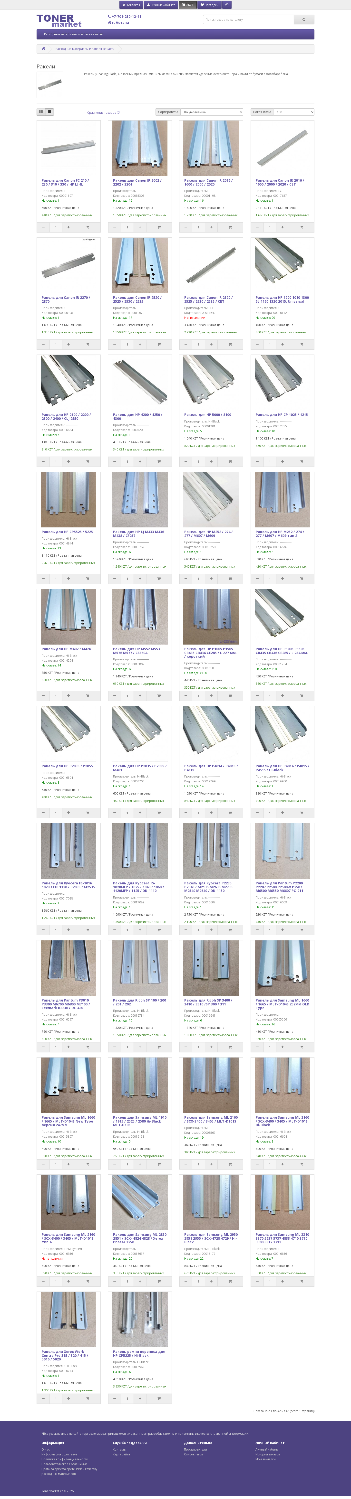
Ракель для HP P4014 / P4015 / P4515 (211, 768)
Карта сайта (121, 1454)
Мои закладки (265, 1459)
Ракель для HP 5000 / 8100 (207, 414)
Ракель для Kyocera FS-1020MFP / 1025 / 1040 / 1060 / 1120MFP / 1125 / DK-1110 (138, 887)
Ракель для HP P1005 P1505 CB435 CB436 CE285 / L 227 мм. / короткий (210, 652)
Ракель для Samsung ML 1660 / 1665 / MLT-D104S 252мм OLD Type (282, 1004)
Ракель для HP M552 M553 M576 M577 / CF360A (136, 650)
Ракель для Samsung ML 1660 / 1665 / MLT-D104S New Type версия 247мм (68, 1121)
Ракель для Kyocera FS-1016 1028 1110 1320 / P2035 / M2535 (68, 885)
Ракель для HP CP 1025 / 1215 (282, 414)
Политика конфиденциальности (64, 1459)
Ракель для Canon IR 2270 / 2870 (66, 299)
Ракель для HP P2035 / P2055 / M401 (140, 768)
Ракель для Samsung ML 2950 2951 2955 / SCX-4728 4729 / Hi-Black (211, 1238)
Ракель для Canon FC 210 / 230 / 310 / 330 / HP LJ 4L (65, 182)
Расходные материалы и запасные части (73, 34)
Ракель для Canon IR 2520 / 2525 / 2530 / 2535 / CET (208, 299)
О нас (45, 1449)
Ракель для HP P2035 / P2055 (67, 766)
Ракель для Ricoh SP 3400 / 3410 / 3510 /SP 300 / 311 (208, 1002)
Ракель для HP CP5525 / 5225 (67, 531)
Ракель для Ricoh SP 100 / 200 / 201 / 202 (139, 1002)
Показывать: (262, 112)
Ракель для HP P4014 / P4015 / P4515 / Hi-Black (282, 768)
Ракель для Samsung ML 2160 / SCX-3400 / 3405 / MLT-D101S (211, 1119)
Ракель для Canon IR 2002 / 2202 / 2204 (137, 182)
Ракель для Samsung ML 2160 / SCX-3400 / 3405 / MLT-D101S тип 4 (68, 1238)
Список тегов (193, 1454)
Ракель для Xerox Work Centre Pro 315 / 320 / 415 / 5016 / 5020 (65, 1355)
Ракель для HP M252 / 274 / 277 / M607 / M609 (208, 533)
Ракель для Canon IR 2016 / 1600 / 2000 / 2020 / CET (280, 182)
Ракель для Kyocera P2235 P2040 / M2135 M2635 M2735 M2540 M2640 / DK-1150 (208, 887)
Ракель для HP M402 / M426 (66, 648)
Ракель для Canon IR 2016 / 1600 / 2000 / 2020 (208, 182)
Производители (195, 1449)
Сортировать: (168, 112)
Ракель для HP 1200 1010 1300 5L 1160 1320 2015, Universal (282, 299)
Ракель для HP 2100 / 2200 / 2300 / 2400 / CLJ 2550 (66, 416)
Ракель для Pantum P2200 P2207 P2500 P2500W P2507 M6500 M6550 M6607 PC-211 (279, 887)
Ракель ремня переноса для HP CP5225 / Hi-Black (139, 1353)
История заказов (267, 1454)
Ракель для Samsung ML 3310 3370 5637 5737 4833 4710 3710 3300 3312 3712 (282, 1238)
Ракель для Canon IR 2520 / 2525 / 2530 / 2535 (137, 299)
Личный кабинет (267, 1449)
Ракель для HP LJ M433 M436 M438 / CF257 (138, 533)
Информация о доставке (59, 1454)
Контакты (119, 1449)
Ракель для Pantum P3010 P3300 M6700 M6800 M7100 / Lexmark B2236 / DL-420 (66, 1004)
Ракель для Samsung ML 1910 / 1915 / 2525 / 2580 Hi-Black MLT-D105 (139, 1121)
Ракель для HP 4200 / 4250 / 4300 (137, 416)
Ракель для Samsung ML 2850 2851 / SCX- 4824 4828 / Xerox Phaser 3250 (139, 1238)
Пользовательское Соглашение (64, 1464)
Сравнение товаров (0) (103, 113)
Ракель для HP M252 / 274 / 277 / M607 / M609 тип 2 (280, 533)
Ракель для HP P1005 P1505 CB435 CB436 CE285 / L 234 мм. (282, 650)
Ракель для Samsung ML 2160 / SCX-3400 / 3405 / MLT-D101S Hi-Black (282, 1121)
